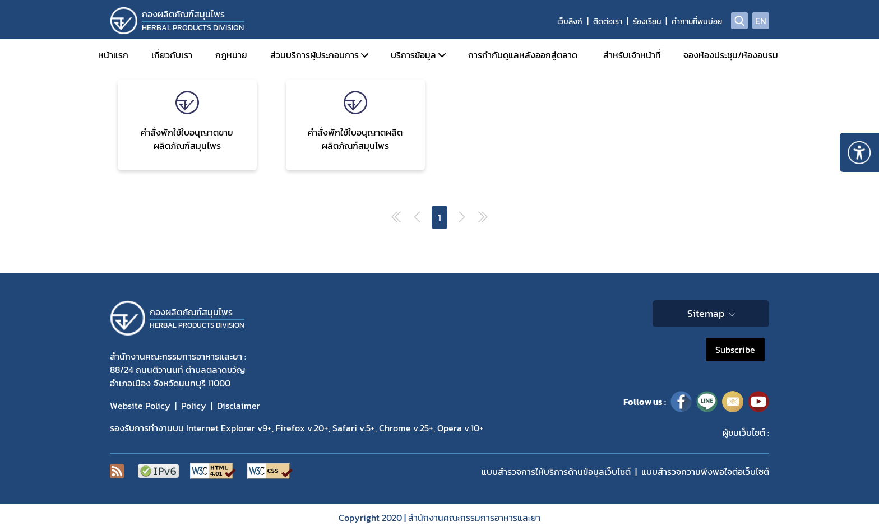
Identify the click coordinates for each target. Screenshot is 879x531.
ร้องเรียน (647, 21)
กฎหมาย (231, 55)
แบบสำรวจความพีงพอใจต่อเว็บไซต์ (705, 471)
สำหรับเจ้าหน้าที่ (632, 55)
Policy (193, 405)
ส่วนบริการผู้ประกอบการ (314, 55)
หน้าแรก (113, 55)
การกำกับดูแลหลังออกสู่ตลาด (522, 55)
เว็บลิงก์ (569, 21)
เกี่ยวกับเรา (171, 55)
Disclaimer (238, 405)
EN (760, 20)
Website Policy (140, 405)
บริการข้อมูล (413, 55)
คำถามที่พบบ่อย (697, 21)
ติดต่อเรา (607, 21)
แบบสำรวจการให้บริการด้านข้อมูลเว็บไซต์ (556, 471)
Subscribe (735, 349)
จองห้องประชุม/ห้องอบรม (730, 55)
